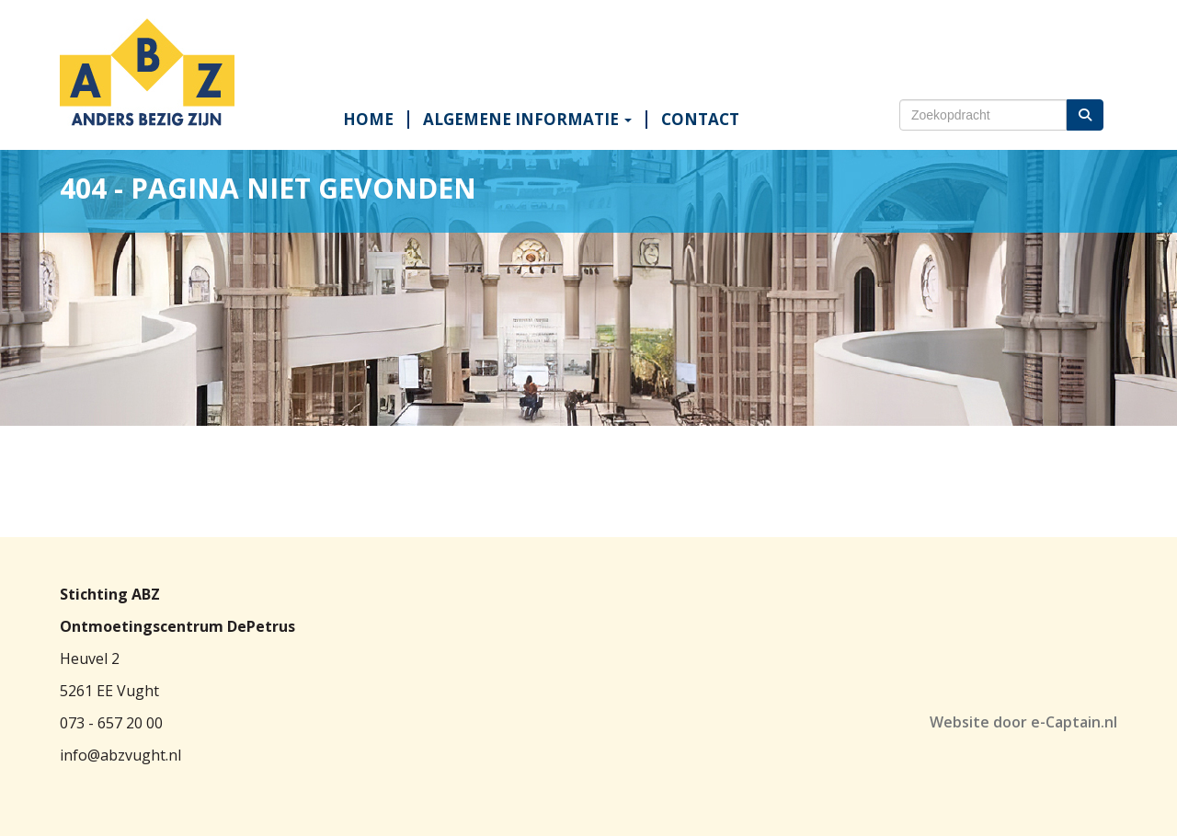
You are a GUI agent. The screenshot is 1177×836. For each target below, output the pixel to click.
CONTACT (700, 119)
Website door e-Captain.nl (1023, 722)
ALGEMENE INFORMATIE (527, 119)
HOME (368, 119)
